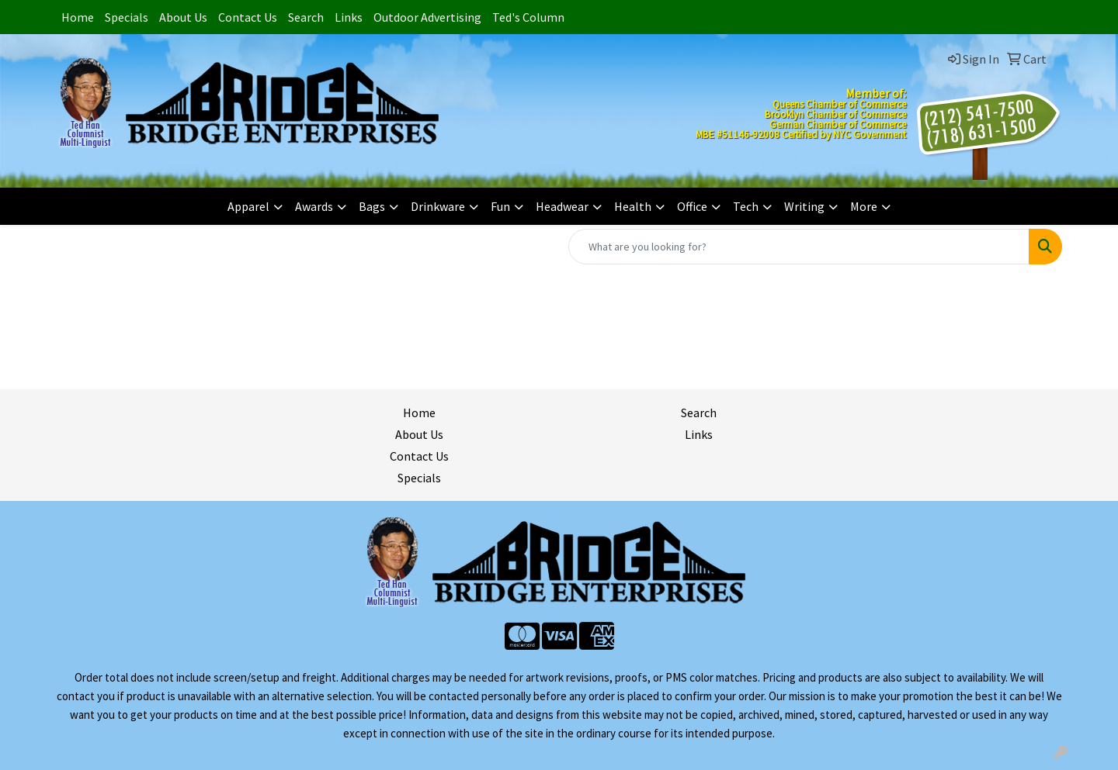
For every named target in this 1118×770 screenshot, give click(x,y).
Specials (126, 17)
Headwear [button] (562, 206)
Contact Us (247, 17)
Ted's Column (528, 17)
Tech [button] (746, 206)
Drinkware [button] (438, 206)
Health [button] (632, 206)
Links (349, 17)
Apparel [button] (248, 206)
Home (77, 17)
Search (306, 17)
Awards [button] (314, 206)
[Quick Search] (798, 246)
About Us (183, 17)
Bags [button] (372, 206)
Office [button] (692, 206)
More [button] (863, 206)
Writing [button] (804, 206)
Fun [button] (500, 206)
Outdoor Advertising (427, 17)
